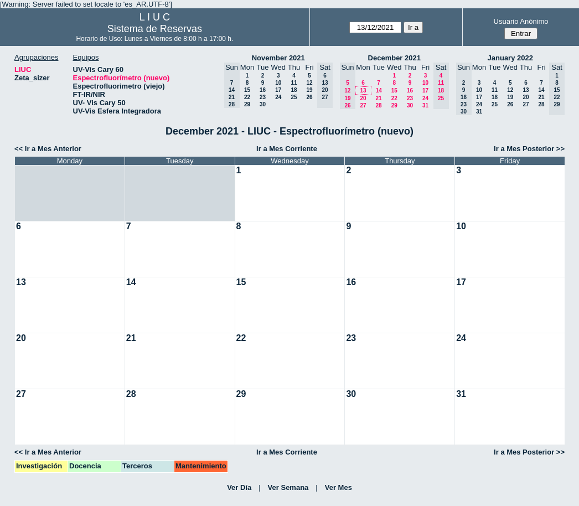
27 (363, 105)
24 (278, 97)
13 (363, 90)
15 (247, 90)
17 (278, 90)
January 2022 (510, 58)
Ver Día (239, 487)
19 (309, 90)
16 (263, 90)
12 (309, 83)
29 (247, 104)
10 (278, 83)
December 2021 (394, 58)
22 (247, 97)
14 (379, 90)
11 (294, 83)
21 (378, 98)
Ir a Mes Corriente (286, 148)
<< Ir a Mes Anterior (47, 148)
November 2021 (278, 58)
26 (309, 97)
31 (425, 105)
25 (294, 97)
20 (363, 98)
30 (263, 104)
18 (294, 90)
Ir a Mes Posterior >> (529, 148)
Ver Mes (338, 487)
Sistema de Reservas (154, 28)
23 (263, 97)
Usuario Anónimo (521, 21)
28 (378, 105)
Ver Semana (288, 487)
